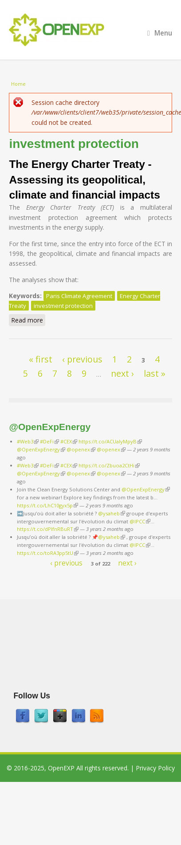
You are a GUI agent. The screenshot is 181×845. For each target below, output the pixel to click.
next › (122, 373)
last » (154, 373)
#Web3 (28, 441)
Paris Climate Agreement (79, 296)
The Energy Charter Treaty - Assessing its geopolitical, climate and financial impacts (84, 179)
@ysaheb (111, 513)
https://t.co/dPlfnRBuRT (48, 529)
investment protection (63, 306)
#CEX (68, 441)
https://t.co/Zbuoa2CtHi (109, 465)
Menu (159, 33)
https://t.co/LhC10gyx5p (47, 505)
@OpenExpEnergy (41, 449)
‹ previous (82, 359)
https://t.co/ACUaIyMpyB (110, 441)
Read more (28, 320)
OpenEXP (61, 768)
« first (40, 359)
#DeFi (49, 441)
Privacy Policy (155, 768)
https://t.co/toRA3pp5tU (48, 553)
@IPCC (140, 521)
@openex (81, 449)
